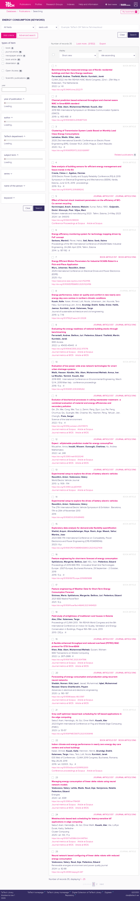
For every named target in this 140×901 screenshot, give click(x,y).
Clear (122, 35)
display (62, 51)
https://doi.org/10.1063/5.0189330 (65, 220)
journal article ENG (125, 196)
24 (57, 814)
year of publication (14, 99)
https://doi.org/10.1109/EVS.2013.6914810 (68, 517)
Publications (24, 11)
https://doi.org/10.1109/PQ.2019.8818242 (68, 189)
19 (56, 639)
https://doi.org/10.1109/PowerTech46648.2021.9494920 (74, 605)
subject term (11, 155)
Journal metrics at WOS (62, 355)
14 (56, 497)
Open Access (14, 70)
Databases (11, 11)
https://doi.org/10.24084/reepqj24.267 (67, 872)
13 (56, 470)
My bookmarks (129, 12)
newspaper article (16, 55)
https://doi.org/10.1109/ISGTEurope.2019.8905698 (72, 578)
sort (100, 51)
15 (56, 524)
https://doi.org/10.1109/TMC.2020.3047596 (69, 659)
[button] (135, 4)
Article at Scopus (94, 223)
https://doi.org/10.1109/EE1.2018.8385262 (68, 389)
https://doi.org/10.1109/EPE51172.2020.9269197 (70, 150)
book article (13, 59)
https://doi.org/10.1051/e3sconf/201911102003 (70, 767)
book (10, 48)
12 (56, 439)
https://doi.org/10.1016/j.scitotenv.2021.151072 (70, 426)
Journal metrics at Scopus (64, 352)
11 (56, 396)
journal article (14, 52)
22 (57, 740)
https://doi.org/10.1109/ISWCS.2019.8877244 (69, 120)
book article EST (108, 257)
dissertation (13, 63)
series (8, 173)
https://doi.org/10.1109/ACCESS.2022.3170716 (70, 349)
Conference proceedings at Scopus (68, 771)
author (8, 117)
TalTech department (15, 136)
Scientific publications (18, 78)
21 (56, 710)
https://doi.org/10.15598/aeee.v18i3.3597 (68, 697)
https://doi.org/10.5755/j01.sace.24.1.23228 (69, 318)
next (102, 884)
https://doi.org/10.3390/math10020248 (67, 456)
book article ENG (127, 257)
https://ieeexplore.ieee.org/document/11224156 (71, 281)
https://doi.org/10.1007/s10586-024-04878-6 (70, 838)
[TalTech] (9, 4)
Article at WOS (82, 355)
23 (57, 777)
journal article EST (103, 196)
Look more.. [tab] (85, 43)
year (3, 85)
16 (56, 554)
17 (56, 585)
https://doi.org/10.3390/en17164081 (66, 801)
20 (57, 673)
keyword (9, 198)
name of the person (14, 186)
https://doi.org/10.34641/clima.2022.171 (67, 89)
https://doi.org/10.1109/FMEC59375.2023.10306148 (72, 734)
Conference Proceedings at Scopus (68, 223)
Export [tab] (103, 43)
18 (56, 612)
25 (57, 851)
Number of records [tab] (61, 43)
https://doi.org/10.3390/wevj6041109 (66, 487)
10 (57, 362)
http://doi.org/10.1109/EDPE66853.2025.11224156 (71, 284)
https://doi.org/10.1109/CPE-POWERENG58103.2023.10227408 (77, 548)
